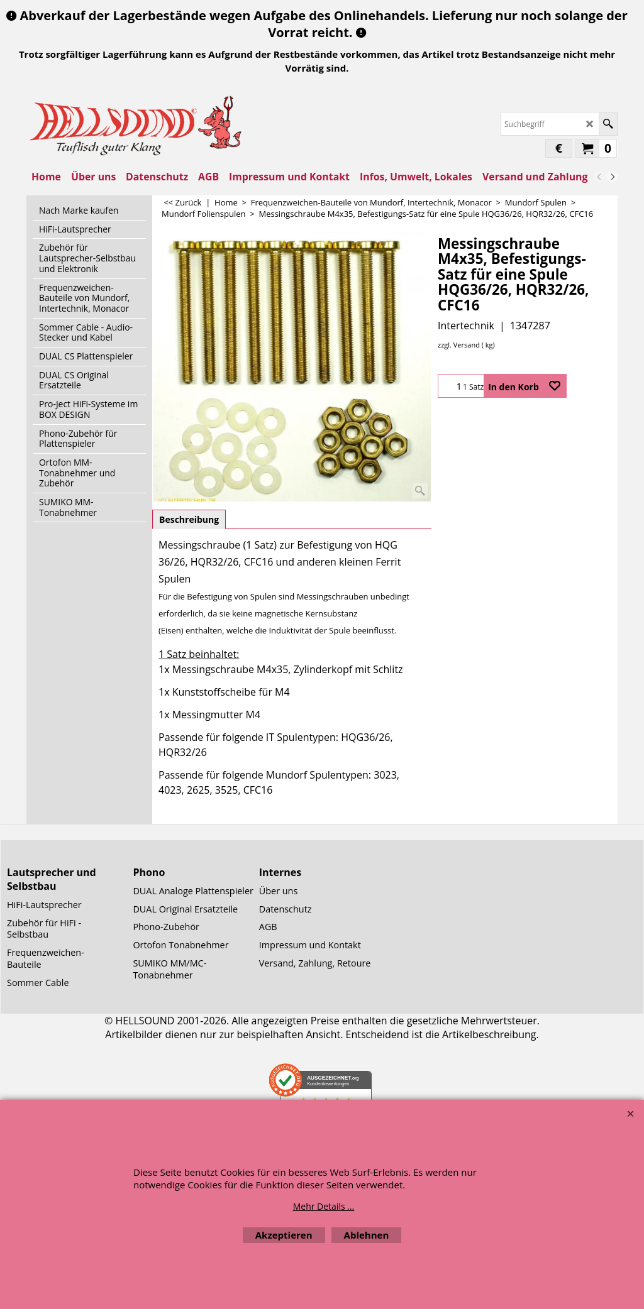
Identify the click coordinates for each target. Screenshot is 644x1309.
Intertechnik (466, 325)
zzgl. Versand (459, 344)
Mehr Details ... (324, 1206)
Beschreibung (189, 519)
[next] (612, 176)
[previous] (599, 176)
